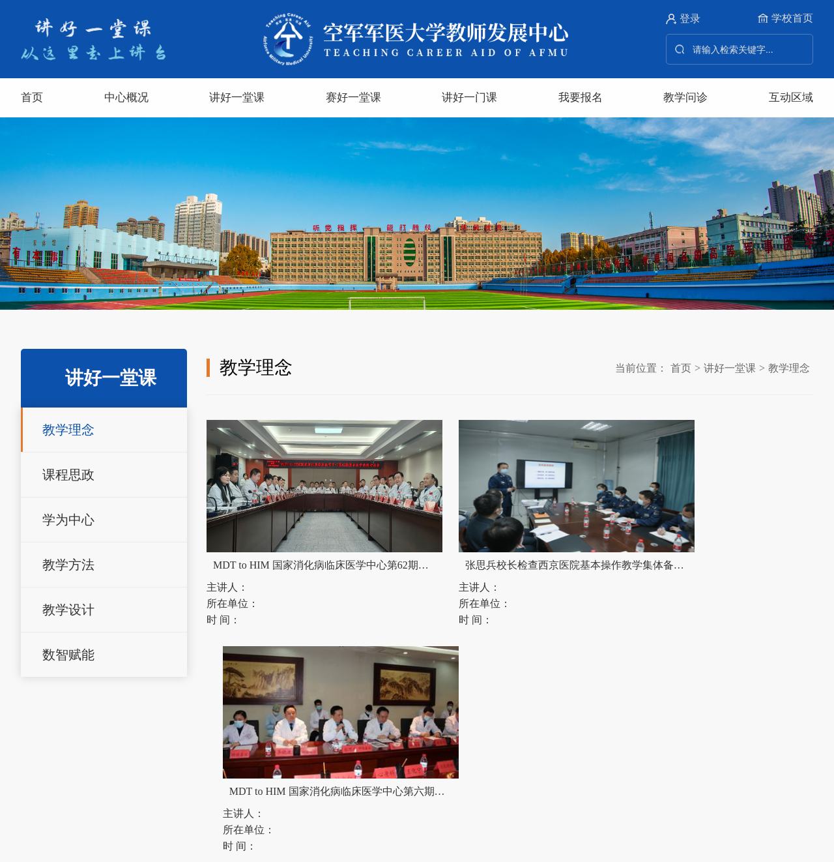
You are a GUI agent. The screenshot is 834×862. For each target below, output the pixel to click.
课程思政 (68, 475)
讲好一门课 (469, 97)
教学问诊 (685, 97)
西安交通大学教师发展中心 (401, 732)
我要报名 (580, 97)
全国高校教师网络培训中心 (551, 732)
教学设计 (68, 609)
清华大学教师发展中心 (112, 732)
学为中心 (68, 520)
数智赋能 (68, 654)
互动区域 (791, 97)
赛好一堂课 (353, 97)
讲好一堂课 (237, 97)
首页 (32, 97)
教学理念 (68, 430)
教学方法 (68, 564)
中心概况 (126, 97)
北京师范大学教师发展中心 (252, 732)
